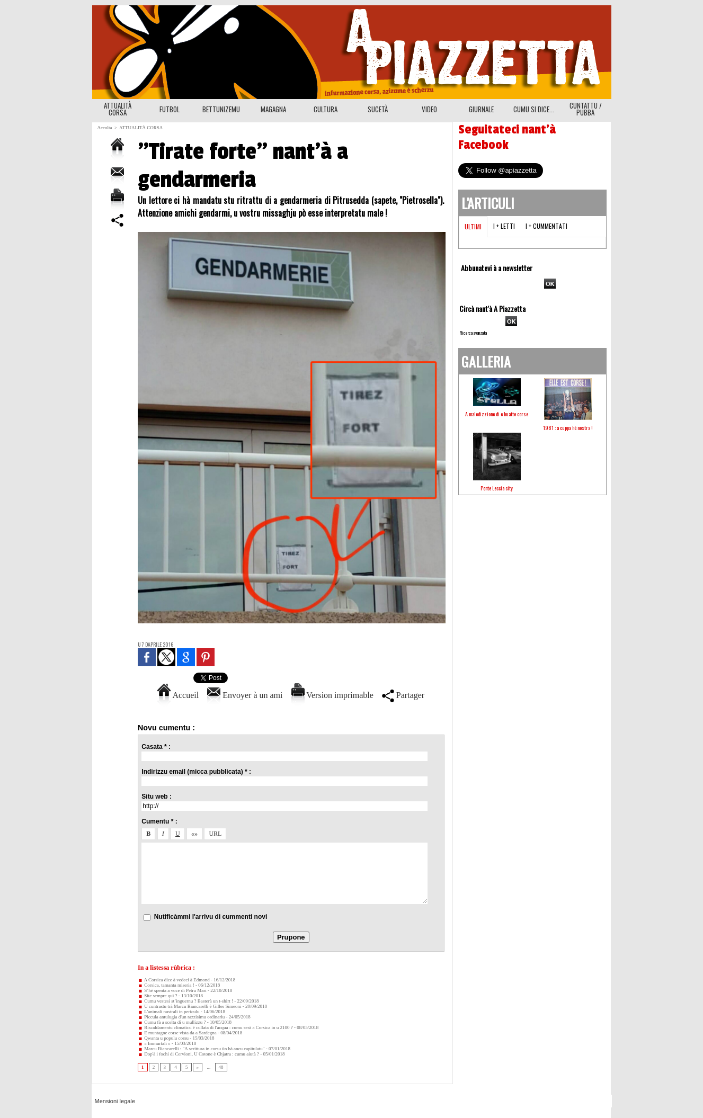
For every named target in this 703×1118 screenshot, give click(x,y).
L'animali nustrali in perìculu (169, 1011)
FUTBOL (169, 109)
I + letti (504, 225)
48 (221, 1067)
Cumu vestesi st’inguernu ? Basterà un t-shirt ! (185, 1001)
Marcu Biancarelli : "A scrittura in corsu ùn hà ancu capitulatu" (201, 1048)
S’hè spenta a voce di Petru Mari (172, 990)
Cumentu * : (159, 821)
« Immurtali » (154, 1043)
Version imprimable (332, 695)
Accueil (178, 695)
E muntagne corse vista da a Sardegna (177, 1032)
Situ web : (156, 796)
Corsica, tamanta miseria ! (166, 985)
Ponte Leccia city (496, 488)
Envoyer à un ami (244, 695)
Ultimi (473, 226)
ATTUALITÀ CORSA (117, 109)
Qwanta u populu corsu (163, 1038)
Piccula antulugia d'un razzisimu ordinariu (181, 1016)
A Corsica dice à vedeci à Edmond (174, 979)
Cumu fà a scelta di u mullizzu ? (172, 1022)
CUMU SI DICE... (533, 109)
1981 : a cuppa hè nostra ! (568, 428)
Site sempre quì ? (157, 995)
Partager (403, 695)
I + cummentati (546, 225)
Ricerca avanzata (473, 332)
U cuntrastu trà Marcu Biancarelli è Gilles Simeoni (189, 1006)
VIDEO (429, 109)
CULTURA (325, 109)
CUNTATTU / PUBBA (585, 109)
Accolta (104, 127)
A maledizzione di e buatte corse (496, 414)
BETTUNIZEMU (221, 109)
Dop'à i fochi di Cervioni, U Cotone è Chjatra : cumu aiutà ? (198, 1054)
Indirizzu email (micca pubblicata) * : (196, 771)
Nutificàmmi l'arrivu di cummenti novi (211, 916)
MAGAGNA (273, 109)
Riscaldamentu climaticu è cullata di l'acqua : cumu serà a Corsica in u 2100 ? (215, 1027)
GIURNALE (481, 109)
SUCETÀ (378, 109)
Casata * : (156, 746)
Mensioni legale (115, 1101)
